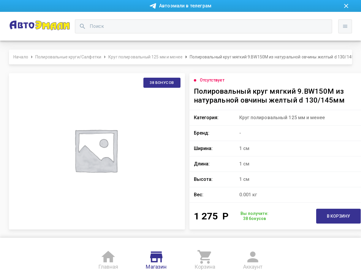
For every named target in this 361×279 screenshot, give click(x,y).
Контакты (129, 20)
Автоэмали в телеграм (185, 6)
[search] (139, 40)
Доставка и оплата (212, 20)
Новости (20, 20)
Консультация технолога (265, 20)
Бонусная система (166, 20)
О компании (100, 20)
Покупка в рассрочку (58, 20)
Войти (349, 46)
